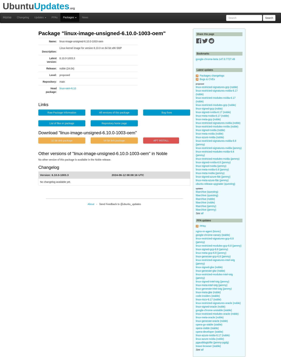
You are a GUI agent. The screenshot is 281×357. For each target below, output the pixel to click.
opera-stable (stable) (207, 328)
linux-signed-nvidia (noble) (210, 130)
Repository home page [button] (114, 123)
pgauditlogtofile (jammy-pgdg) (212, 342)
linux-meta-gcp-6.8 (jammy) (211, 252)
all (202, 213)
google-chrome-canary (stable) (213, 235)
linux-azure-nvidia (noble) (210, 137)
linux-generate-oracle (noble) (212, 321)
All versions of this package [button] (114, 112)
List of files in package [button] (61, 123)
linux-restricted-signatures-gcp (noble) (217, 87)
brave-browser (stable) (208, 346)
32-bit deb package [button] (62, 140)
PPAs (55, 17)
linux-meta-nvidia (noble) (209, 133)
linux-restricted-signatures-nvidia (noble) (218, 123)
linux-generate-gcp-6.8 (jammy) (213, 256)
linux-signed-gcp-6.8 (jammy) (212, 249)
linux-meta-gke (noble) (208, 292)
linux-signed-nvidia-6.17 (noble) (213, 112)
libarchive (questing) (207, 191)
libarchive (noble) (205, 198)
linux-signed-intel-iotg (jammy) (212, 281)
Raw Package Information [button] (61, 112)
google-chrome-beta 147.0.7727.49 (215, 59)
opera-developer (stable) (209, 331)
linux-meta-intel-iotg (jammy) (212, 285)
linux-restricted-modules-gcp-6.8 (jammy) (218, 245)
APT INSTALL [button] (161, 140)
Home (7, 17)
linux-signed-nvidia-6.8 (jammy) (213, 162)
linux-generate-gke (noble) (210, 270)
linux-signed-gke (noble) (209, 267)
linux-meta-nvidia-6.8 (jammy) (212, 169)
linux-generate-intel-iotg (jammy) (214, 288)
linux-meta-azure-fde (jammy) (212, 180)
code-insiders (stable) (208, 295)
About (91, 204)
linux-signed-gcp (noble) (209, 108)
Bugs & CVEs (207, 79)
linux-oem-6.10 (67, 88)
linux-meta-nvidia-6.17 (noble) (212, 115)
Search (269, 17)
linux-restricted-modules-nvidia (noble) (217, 126)
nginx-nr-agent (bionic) (208, 231)
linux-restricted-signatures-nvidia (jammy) (219, 148)
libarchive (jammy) (206, 206)
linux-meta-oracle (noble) (210, 317)
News (85, 17)
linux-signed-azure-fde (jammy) (213, 176)
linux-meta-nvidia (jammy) (210, 173)
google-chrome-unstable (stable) (214, 310)
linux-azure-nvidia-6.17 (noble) (213, 335)
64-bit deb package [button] (114, 140)
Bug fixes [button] (166, 112)
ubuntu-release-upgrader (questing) (215, 183)
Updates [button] (40, 17)
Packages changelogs (212, 75)
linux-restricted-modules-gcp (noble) (216, 105)
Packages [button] (70, 17)
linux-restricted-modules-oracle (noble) (217, 313)
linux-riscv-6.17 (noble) (208, 299)
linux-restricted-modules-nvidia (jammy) (218, 158)
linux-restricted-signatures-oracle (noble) (218, 303)
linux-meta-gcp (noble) (208, 119)
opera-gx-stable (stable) (209, 324)
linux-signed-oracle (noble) (210, 306)
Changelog (23, 17)
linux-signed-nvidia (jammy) (211, 166)
